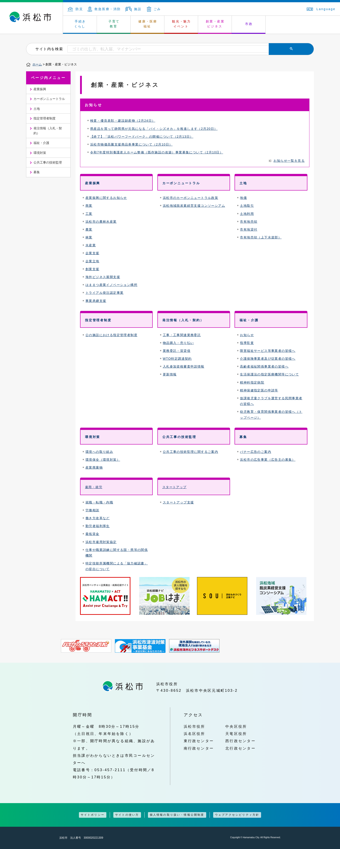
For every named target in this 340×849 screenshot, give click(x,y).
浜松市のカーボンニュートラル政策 (190, 198)
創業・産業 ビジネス (215, 24)
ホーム (37, 64)
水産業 (90, 245)
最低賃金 (92, 534)
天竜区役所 (236, 734)
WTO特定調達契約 (177, 358)
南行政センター (199, 748)
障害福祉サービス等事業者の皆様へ (267, 351)
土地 (37, 108)
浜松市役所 (194, 726)
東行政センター (199, 741)
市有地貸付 (248, 229)
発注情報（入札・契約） (48, 130)
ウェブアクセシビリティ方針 (237, 814)
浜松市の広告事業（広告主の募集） (267, 459)
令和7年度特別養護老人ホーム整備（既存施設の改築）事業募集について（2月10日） (156, 152)
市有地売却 (248, 221)
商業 (88, 205)
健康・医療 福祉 (147, 24)
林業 (88, 237)
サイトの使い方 (127, 814)
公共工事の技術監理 (48, 162)
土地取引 (247, 205)
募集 (37, 172)
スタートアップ (174, 487)
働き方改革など (97, 518)
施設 (133, 9)
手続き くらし (80, 24)
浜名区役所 (194, 734)
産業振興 (40, 89)
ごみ (154, 9)
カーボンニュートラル (49, 99)
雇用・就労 (93, 487)
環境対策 (40, 153)
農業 (88, 229)
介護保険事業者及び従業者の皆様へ (267, 358)
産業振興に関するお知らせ (106, 198)
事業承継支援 (95, 301)
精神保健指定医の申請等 (259, 390)
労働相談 (92, 510)
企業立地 (92, 261)
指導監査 (247, 343)
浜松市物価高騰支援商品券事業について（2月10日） (131, 144)
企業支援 (92, 253)
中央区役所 (236, 726)
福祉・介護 (41, 143)
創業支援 (92, 269)
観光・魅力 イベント (181, 24)
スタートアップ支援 (178, 502)
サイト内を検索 (49, 49)
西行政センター (240, 741)
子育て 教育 (114, 24)
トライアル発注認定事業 (104, 292)
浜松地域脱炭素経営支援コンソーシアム (194, 205)
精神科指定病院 (252, 382)
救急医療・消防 (104, 9)
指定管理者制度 (45, 118)
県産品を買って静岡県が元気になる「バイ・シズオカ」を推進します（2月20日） (154, 128)
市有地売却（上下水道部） (261, 237)
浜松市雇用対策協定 (101, 542)
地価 (243, 198)
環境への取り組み (99, 452)
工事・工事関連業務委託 (182, 335)
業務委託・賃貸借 (176, 351)
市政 (249, 24)
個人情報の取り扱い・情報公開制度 (177, 814)
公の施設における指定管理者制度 (111, 335)
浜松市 (31, 18)
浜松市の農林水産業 (101, 221)
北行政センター (240, 748)
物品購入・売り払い (178, 343)
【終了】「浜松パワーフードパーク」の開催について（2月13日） (141, 136)
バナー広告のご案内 (255, 452)
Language (321, 9)
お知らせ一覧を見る (289, 160)
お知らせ (247, 335)
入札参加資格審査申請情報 (183, 366)
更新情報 (170, 374)
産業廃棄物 (94, 467)
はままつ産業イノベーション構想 (111, 285)
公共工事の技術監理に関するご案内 (190, 452)
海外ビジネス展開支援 (102, 277)
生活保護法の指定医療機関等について (269, 374)
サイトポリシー (93, 814)
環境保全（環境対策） (102, 459)
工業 (88, 214)
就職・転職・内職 (99, 502)
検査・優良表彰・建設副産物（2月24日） (122, 120)
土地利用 (247, 214)
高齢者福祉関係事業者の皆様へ (264, 366)
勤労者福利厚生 (97, 526)
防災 (75, 9)
